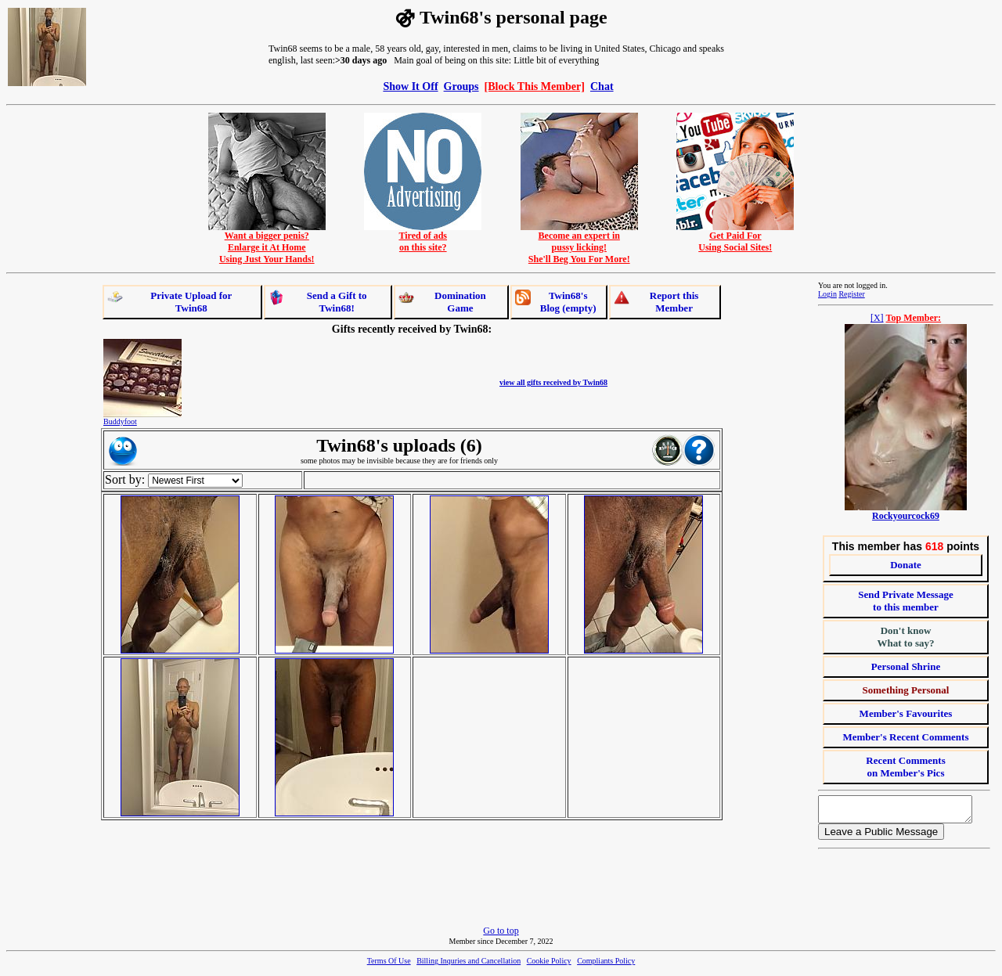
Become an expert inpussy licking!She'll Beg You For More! (579, 243)
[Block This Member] (535, 86)
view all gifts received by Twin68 (553, 382)
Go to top (500, 935)
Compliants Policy (606, 965)
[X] (877, 317)
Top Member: (914, 317)
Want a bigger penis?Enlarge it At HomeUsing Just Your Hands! (267, 243)
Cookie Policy (549, 965)
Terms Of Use (389, 965)
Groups (461, 86)
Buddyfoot (120, 421)
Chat (602, 86)
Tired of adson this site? (422, 237)
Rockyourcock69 (905, 515)
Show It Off (410, 86)
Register (851, 294)
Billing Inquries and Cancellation (468, 965)
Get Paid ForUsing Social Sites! (735, 237)
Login (827, 294)
